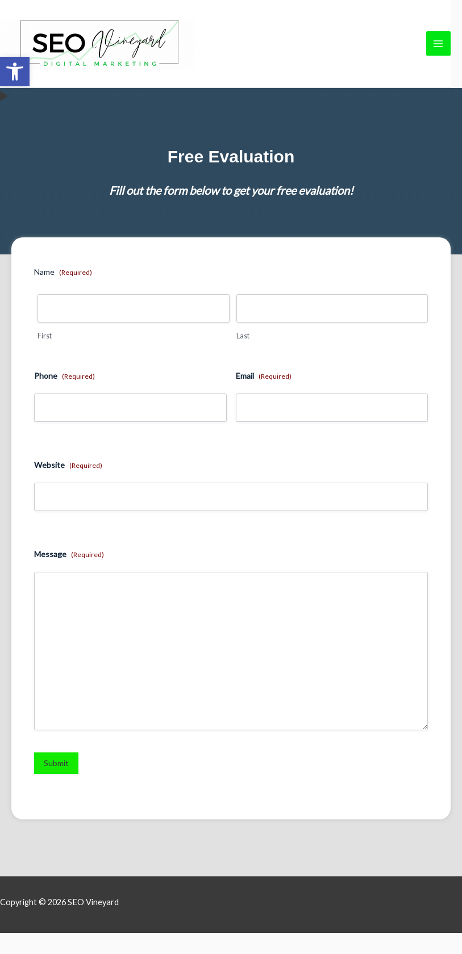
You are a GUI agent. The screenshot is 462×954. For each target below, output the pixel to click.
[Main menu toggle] (438, 54)
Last (242, 357)
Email (264, 397)
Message (69, 575)
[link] (15, 71)
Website (68, 486)
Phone (64, 397)
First (45, 357)
